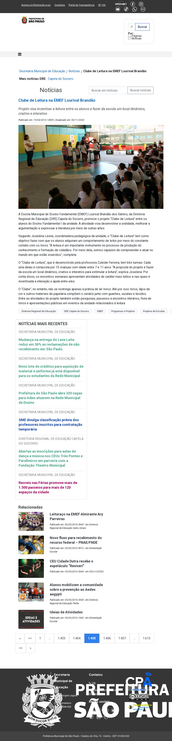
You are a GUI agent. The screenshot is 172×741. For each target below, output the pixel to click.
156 (93, 682)
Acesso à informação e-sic (36, 5)
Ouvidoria (59, 5)
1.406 (107, 638)
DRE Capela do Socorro (76, 311)
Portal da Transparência (81, 5)
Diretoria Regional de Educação (39, 311)
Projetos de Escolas (154, 311)
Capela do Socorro (60, 79)
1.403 (61, 638)
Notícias (136, 38)
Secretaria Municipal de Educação (42, 71)
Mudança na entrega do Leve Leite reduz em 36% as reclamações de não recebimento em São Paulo (49, 344)
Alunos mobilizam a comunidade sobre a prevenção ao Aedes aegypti (76, 589)
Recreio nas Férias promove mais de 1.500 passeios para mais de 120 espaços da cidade (48, 487)
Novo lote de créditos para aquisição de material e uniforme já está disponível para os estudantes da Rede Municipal (51, 371)
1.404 (77, 638)
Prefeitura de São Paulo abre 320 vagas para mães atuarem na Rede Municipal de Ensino (50, 398)
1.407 (122, 638)
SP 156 (102, 5)
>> (20, 648)
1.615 (146, 638)
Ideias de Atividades (66, 612)
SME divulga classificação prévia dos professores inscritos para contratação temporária (50, 424)
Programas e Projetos (123, 311)
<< (30, 638)
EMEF (100, 311)
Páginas (137, 36)
